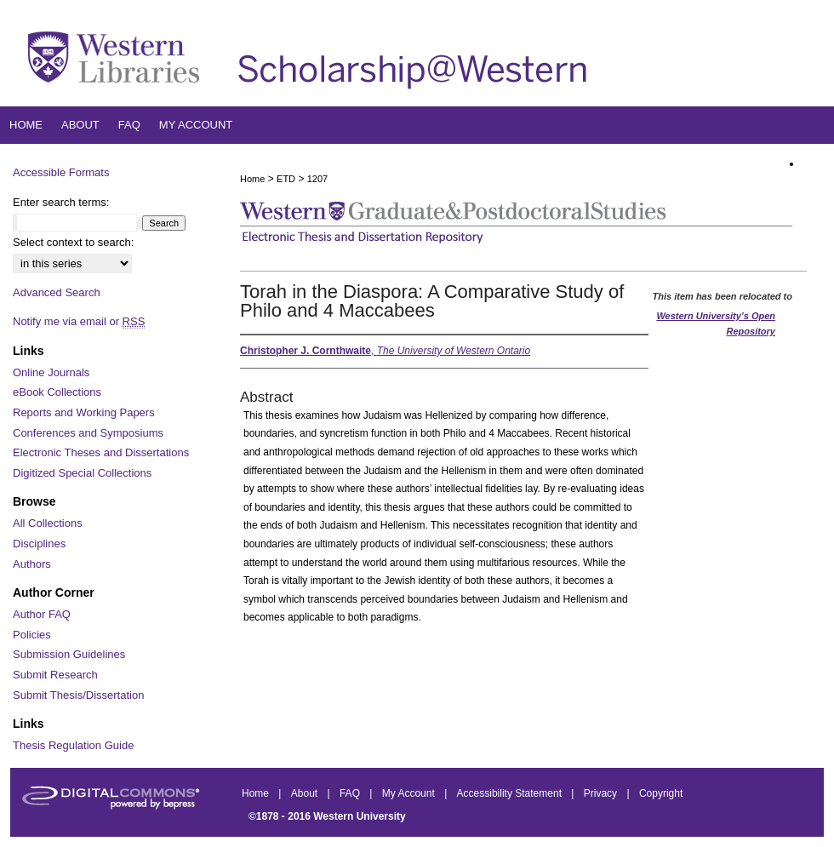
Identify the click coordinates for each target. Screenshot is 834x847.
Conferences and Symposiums (88, 432)
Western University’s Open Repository (715, 323)
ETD (286, 179)
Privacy (602, 793)
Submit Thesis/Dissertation (78, 695)
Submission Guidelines (69, 654)
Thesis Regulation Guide (73, 745)
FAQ (351, 793)
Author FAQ (42, 614)
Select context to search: (73, 242)
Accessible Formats (61, 172)
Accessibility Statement (511, 793)
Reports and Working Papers (84, 412)
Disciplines (39, 543)
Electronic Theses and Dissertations (101, 452)
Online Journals (51, 372)
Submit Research (55, 674)
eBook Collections (57, 392)
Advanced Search (56, 292)
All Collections (48, 523)
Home (252, 179)
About (306, 793)
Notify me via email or (79, 322)
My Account (409, 793)
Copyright (661, 793)
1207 (317, 179)
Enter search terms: (61, 202)
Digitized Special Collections (82, 472)
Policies (32, 634)
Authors (32, 564)
